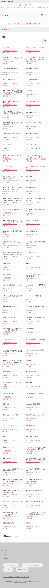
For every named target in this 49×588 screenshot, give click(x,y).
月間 (34, 24)
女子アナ (7, 552)
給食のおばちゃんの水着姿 (10, 415)
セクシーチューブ (24, 5)
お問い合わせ (22, 569)
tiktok (6, 558)
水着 (5, 554)
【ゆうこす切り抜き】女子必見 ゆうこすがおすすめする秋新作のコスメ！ (36, 59)
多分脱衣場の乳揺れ (32, 425)
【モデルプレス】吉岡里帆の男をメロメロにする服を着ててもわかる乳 (12, 481)
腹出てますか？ (7, 404)
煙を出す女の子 (30, 328)
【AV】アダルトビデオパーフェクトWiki (16, 577)
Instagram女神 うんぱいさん (34, 296)
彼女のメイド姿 (30, 382)
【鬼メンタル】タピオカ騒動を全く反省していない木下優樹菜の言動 (12, 92)
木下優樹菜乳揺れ (31, 371)
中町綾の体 (29, 263)
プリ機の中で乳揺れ (8, 339)
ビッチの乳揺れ (7, 166)
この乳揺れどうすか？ (9, 393)
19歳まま (28, 360)
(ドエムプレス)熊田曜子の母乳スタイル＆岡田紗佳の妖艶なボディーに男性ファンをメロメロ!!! (36, 514)
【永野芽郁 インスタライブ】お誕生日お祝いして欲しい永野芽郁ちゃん (13, 362)
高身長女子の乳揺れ (8, 523)
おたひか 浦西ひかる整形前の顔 (12, 209)
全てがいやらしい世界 (9, 371)
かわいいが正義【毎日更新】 (11, 180)
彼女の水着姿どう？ (8, 458)
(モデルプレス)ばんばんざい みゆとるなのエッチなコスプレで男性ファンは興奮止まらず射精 (12, 351)
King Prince (6, 115)
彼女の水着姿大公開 (32, 68)
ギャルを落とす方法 (32, 436)
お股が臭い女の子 (31, 252)
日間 (39, 24)
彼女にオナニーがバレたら (34, 112)
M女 (9, 29)
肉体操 (28, 523)
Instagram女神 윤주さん (10, 306)
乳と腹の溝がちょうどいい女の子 (35, 415)
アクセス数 (27, 24)
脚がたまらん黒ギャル (32, 101)
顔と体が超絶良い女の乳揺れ (34, 393)
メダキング (6, 288)
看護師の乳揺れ (30, 187)
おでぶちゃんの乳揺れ (9, 425)
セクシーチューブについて (32, 565)
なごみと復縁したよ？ (32, 231)
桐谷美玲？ (6, 47)
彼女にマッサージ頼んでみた (34, 501)
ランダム (18, 24)
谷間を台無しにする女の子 (10, 68)
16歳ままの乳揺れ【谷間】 (34, 404)
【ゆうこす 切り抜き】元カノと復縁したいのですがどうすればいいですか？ (13, 189)
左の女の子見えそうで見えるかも (35, 47)
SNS (5, 556)
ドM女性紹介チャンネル (10, 51)
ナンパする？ (30, 177)
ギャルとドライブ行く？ (10, 447)
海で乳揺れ (6, 436)
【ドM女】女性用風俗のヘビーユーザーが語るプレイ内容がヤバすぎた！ (35, 157)
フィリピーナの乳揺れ (32, 79)
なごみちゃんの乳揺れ (32, 220)
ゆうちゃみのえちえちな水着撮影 (35, 339)
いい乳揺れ (29, 90)
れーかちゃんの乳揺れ (9, 317)
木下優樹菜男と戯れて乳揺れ (11, 133)
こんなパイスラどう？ (32, 144)
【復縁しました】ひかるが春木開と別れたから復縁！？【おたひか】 (12, 200)
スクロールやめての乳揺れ (34, 123)
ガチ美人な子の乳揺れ (32, 133)
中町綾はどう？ (7, 263)
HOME (10, 24)
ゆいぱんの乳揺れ (8, 144)
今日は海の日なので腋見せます (35, 306)
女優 (5, 550)
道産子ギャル (6, 274)
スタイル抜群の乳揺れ (9, 79)
